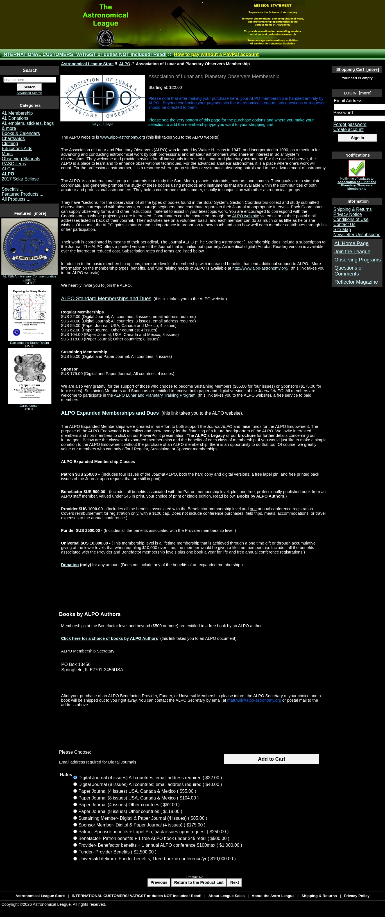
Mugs (7, 153)
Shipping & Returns (352, 209)
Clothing (10, 143)
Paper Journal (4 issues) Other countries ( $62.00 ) (129, 804)
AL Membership (17, 113)
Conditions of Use (350, 219)
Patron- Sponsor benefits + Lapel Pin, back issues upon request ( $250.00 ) (153, 831)
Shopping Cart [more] (357, 69)
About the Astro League (273, 896)
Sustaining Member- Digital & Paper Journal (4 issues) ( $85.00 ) (142, 818)
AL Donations (15, 118)
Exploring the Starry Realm (29, 341)
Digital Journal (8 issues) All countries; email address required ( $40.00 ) (150, 784)
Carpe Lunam (29, 404)
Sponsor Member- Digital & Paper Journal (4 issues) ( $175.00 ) (141, 824)
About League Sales (227, 896)
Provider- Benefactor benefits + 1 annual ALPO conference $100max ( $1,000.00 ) (160, 845)
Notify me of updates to (357, 182)
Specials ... (12, 189)
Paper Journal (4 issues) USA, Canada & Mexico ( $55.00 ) (137, 791)
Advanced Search (29, 92)
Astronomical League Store (87, 64)
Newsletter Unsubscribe (356, 234)
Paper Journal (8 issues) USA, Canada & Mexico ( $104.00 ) (138, 797)
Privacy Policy (357, 896)
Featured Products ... (22, 194)
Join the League (352, 251)
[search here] (29, 80)
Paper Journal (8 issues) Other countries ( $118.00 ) (130, 811)
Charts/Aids (13, 138)
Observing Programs (357, 260)
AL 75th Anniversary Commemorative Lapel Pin (29, 276)
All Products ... (16, 199)
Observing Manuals (21, 158)
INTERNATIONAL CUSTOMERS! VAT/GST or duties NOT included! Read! (85, 54)
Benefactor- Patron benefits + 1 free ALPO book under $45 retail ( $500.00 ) (153, 838)
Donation (70, 565)
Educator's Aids (17, 148)
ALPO (124, 64)
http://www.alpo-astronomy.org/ (260, 268)
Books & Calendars (21, 133)
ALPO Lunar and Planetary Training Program (154, 395)
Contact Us (344, 224)
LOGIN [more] (357, 93)
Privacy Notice (347, 214)
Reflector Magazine (356, 282)
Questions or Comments (348, 271)
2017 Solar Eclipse (20, 179)
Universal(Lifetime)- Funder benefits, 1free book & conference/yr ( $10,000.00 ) (157, 858)
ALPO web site (245, 216)
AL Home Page (351, 243)
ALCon (8, 168)
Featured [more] (30, 213)
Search (30, 70)
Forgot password (349, 124)
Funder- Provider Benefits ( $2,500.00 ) (117, 851)
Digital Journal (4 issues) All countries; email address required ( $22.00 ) (150, 777)
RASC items (14, 163)
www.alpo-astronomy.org (122, 137)
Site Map (342, 229)
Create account (348, 129)
